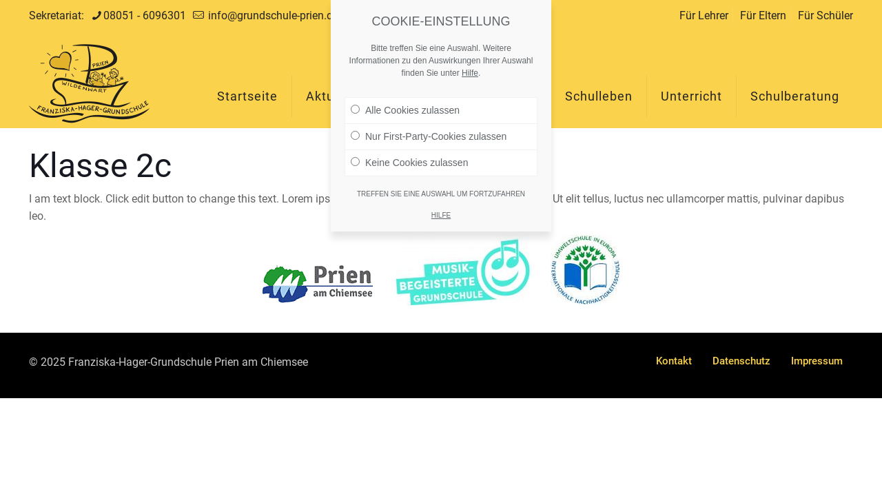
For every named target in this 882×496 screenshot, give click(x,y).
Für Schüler (825, 15)
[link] (318, 284)
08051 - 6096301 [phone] (144, 15)
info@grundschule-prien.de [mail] (271, 15)
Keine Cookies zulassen (409, 156)
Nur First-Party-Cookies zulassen (428, 130)
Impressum (817, 361)
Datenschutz (741, 361)
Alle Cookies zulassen (405, 104)
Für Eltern (763, 15)
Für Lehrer (703, 15)
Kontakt (674, 361)
